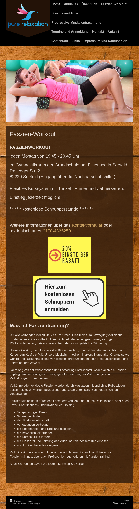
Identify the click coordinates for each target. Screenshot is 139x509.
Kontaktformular (87, 225)
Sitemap (30, 501)
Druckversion (18, 501)
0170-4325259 (57, 230)
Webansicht (121, 503)
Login (126, 500)
